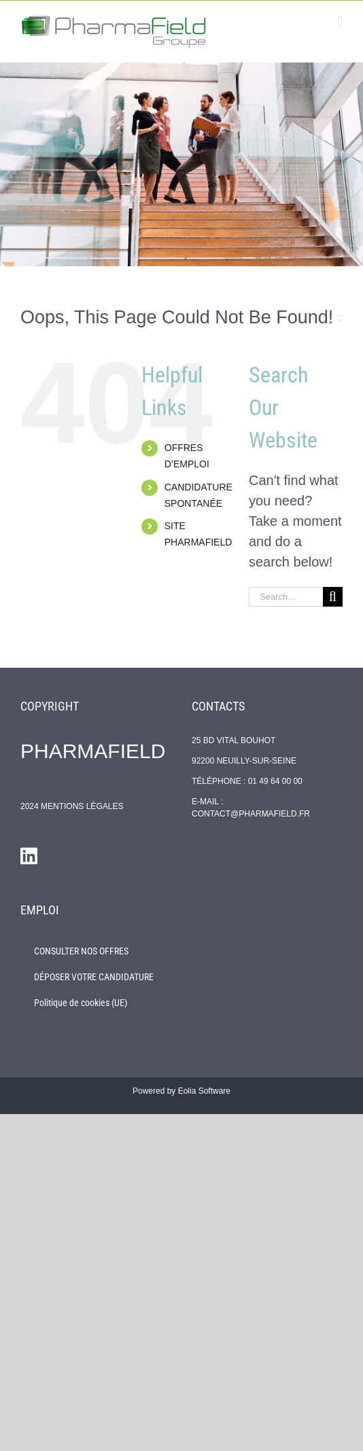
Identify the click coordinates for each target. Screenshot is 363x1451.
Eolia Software (204, 1091)
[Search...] (286, 597)
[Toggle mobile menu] (340, 21)
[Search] (333, 597)
